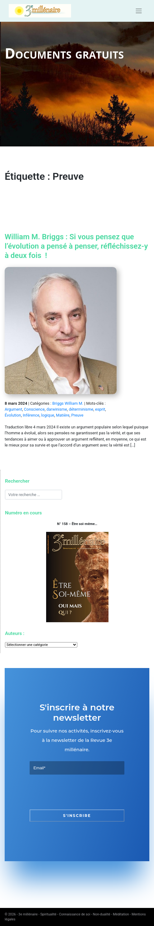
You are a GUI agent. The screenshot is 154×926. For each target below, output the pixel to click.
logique (47, 415)
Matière (62, 415)
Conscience (34, 409)
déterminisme (81, 409)
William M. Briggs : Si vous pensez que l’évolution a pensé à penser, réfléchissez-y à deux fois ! (76, 246)
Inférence (31, 415)
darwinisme (56, 409)
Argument (13, 409)
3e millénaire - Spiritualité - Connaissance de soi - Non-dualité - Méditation (73, 914)
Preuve (77, 415)
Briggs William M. (67, 403)
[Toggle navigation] (138, 11)
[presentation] (77, 792)
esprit (100, 409)
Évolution (13, 415)
